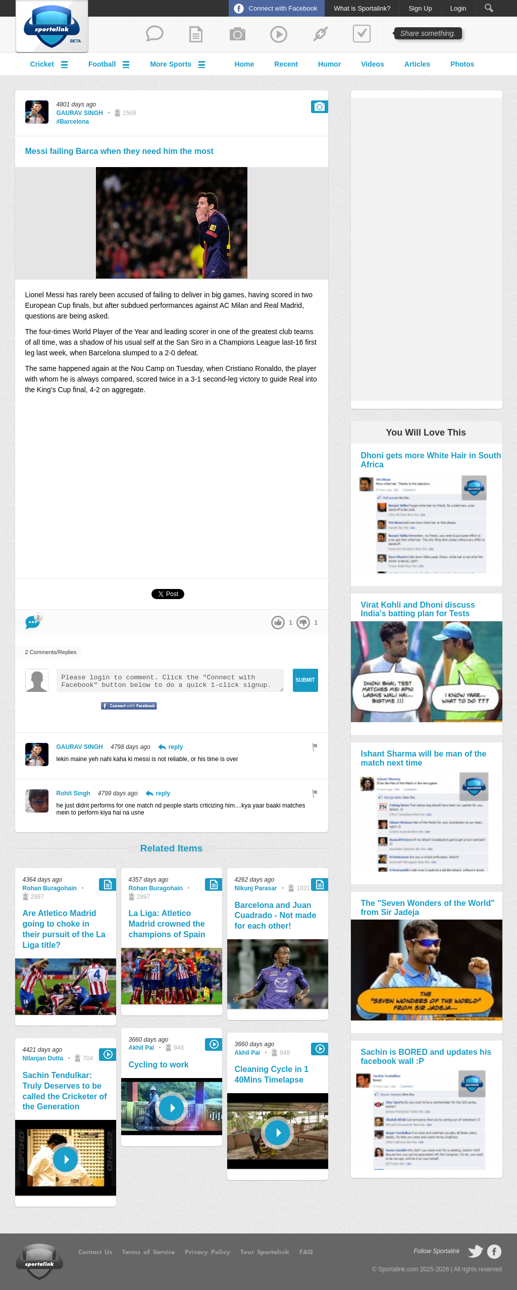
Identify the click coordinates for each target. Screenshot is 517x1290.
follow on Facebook (494, 1252)
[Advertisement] (171, 491)
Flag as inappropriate (315, 747)
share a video (279, 34)
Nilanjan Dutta (43, 1058)
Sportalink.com (398, 1269)
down (303, 622)
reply (176, 746)
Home (244, 64)
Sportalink (52, 26)
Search (489, 8)
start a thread (155, 34)
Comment (32, 619)
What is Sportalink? (362, 8)
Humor (329, 64)
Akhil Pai (141, 1047)
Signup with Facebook (126, 712)
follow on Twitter (476, 1252)
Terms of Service (148, 1252)
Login (458, 8)
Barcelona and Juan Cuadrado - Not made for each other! (276, 916)
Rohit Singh (73, 793)
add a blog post (196, 34)
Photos (462, 64)
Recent (286, 64)
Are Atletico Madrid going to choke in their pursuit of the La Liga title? (64, 929)
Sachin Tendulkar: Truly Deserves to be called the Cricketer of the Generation (65, 1091)
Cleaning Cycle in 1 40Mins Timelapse (272, 1074)
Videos (372, 64)
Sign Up (420, 8)
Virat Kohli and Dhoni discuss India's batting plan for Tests (418, 609)
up (278, 622)
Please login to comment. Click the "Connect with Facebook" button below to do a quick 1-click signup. (170, 680)
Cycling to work (159, 1064)
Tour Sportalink (264, 1252)
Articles (417, 64)
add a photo (237, 34)
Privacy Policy (207, 1252)
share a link (320, 34)
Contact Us (95, 1252)
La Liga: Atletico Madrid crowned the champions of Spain (167, 924)
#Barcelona (73, 121)
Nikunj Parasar (256, 888)
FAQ (306, 1252)
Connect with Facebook (283, 8)
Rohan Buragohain (50, 888)
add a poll (362, 34)
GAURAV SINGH (80, 113)
